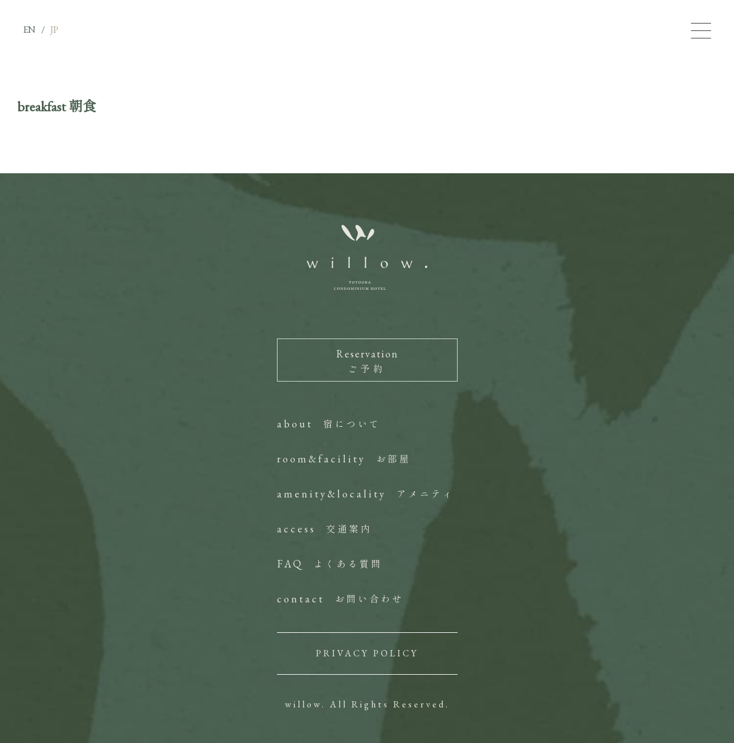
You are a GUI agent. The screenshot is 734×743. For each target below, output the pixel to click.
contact (340, 598)
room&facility (344, 458)
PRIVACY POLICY (367, 653)
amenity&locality (365, 493)
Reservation (367, 361)
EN (29, 30)
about (329, 423)
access (324, 528)
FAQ (329, 563)
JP (54, 30)
